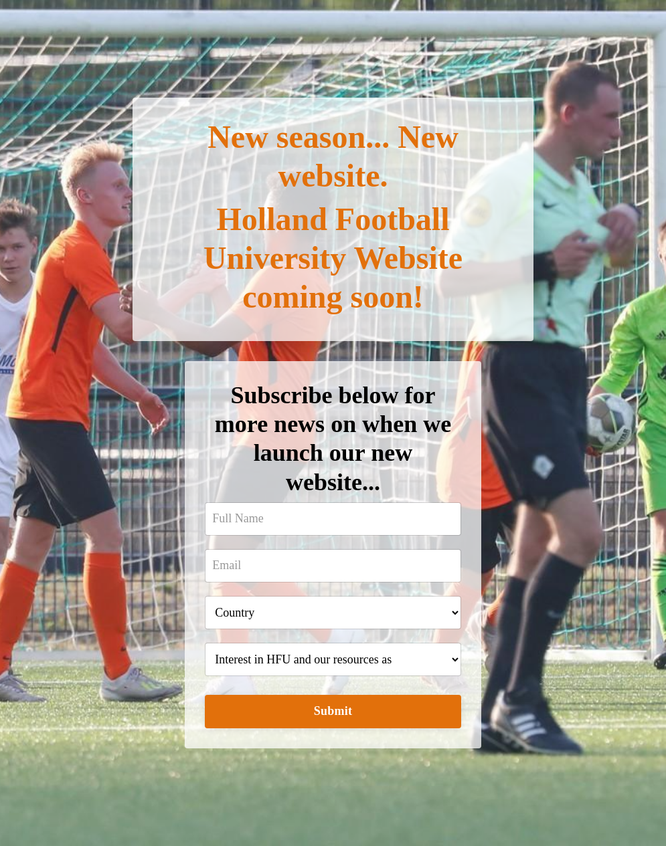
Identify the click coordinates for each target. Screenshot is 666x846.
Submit (333, 711)
